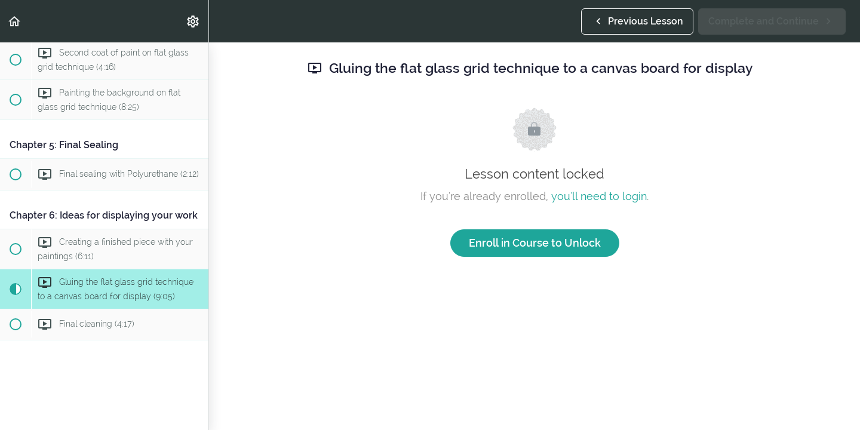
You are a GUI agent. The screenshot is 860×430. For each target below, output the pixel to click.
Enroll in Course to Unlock (535, 242)
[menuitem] (193, 21)
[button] (15, 21)
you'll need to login (599, 196)
